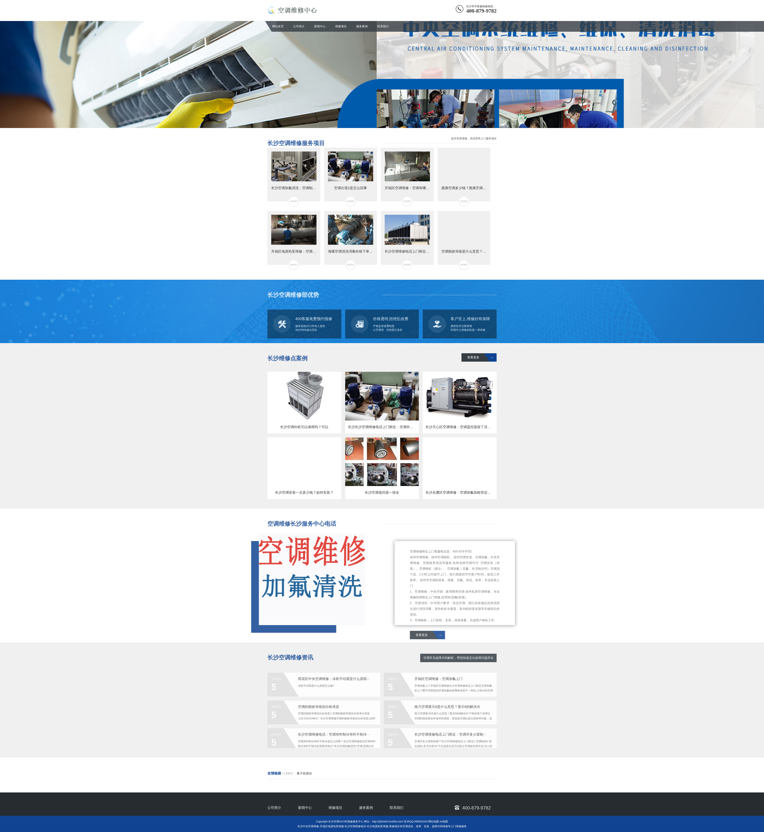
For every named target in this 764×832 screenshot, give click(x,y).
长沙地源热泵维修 (377, 826)
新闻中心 (320, 26)
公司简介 (299, 26)
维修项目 (341, 26)
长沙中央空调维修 (308, 826)
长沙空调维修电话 (355, 826)
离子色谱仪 (304, 773)
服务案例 (362, 26)
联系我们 (383, 26)
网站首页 (278, 26)
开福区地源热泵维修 (332, 826)
